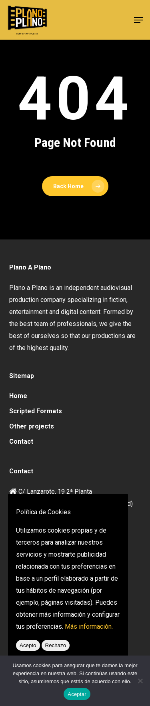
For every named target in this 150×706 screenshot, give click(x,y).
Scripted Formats (35, 411)
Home (18, 396)
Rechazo (55, 645)
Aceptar (77, 694)
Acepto (28, 645)
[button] (138, 20)
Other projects (31, 426)
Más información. (89, 626)
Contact (21, 441)
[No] (140, 681)
